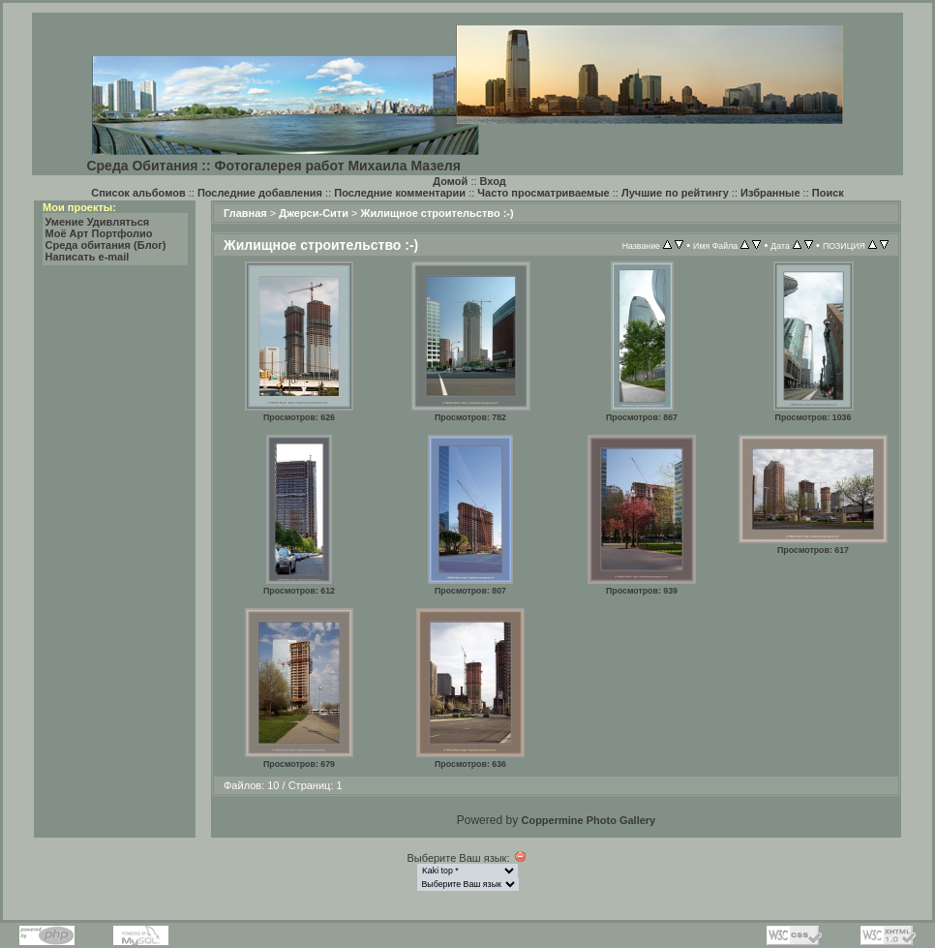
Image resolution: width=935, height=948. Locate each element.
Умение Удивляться (97, 222)
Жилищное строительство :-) (437, 213)
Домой (450, 181)
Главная (245, 213)
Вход (493, 181)
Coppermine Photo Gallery (588, 820)
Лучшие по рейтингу (675, 193)
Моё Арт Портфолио (99, 233)
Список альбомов (138, 193)
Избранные (770, 193)
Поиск (828, 193)
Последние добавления (259, 193)
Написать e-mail (87, 256)
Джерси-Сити (313, 213)
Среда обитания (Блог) (105, 245)
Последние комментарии (400, 193)
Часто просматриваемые (543, 193)
